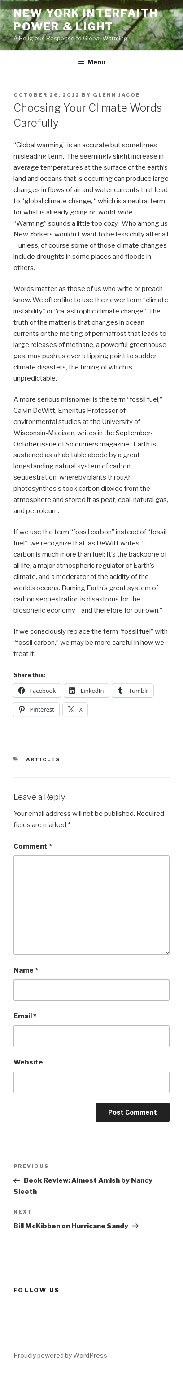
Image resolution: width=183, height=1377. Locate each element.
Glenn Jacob (117, 95)
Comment (32, 846)
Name (25, 970)
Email (24, 1016)
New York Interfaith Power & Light (85, 20)
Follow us (36, 1290)
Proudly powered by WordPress (60, 1355)
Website (28, 1062)
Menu (91, 62)
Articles (43, 759)
